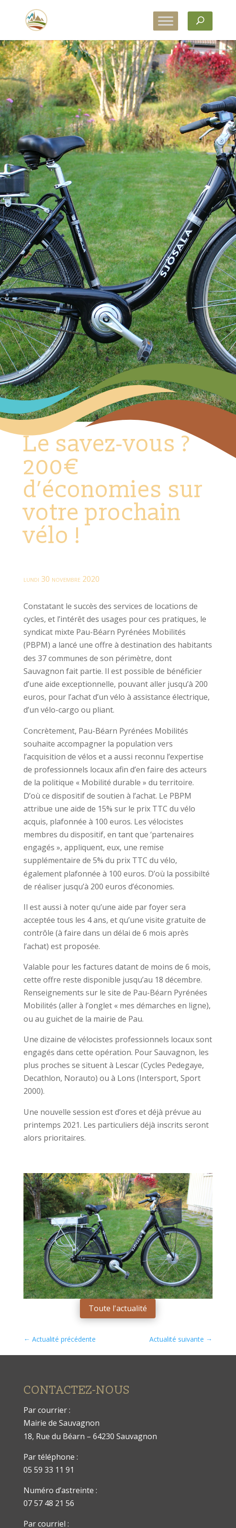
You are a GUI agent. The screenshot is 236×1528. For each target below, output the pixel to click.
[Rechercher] (200, 21)
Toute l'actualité (118, 1308)
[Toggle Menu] (165, 20)
